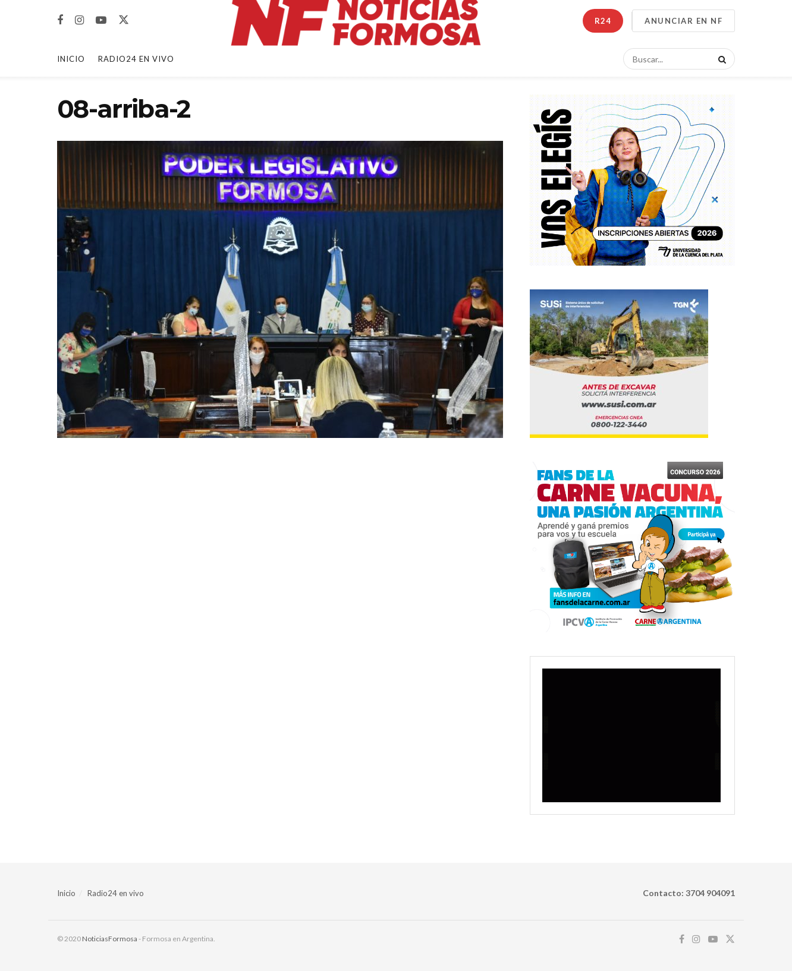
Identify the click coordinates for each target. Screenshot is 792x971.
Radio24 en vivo (115, 893)
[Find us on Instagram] (79, 20)
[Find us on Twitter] (123, 20)
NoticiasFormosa (109, 938)
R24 (603, 21)
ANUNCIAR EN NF (683, 21)
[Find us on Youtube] (101, 20)
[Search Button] (720, 59)
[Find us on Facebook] (60, 20)
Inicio (71, 59)
